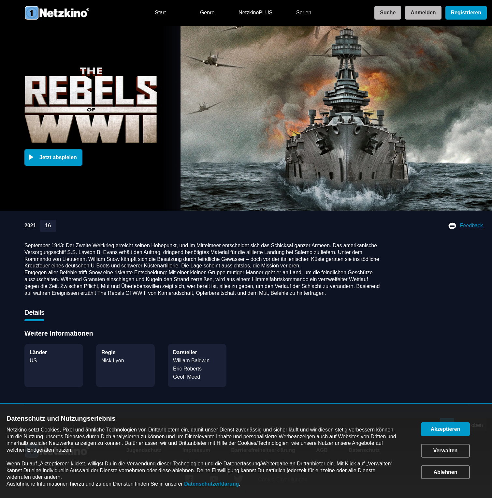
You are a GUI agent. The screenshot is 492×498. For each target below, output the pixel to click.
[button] (54, 157)
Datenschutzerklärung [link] (211, 484)
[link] (385, 13)
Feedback (471, 225)
